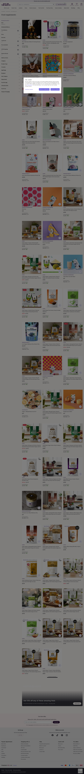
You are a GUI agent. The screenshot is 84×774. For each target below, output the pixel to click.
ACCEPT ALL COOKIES (55, 89)
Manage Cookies (29, 89)
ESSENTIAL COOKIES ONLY (44, 89)
